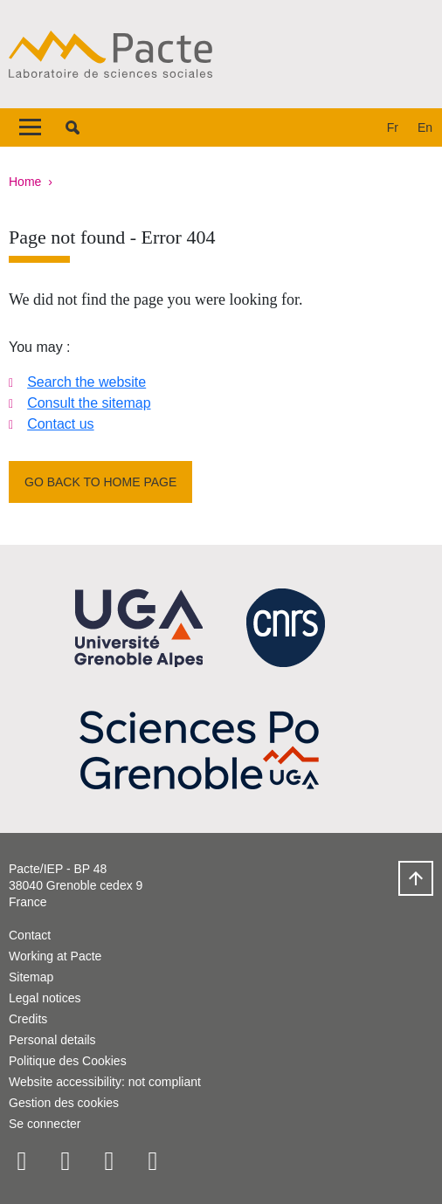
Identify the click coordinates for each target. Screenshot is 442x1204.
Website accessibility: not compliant (105, 1082)
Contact (30, 935)
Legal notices (45, 998)
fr (392, 127)
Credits (28, 1019)
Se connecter (45, 1124)
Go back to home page (100, 482)
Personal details (52, 1040)
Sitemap (31, 977)
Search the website (86, 382)
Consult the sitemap (88, 403)
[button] (72, 127)
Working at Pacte (55, 956)
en (425, 127)
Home (25, 182)
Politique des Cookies (68, 1061)
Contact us (60, 423)
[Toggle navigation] (30, 127)
